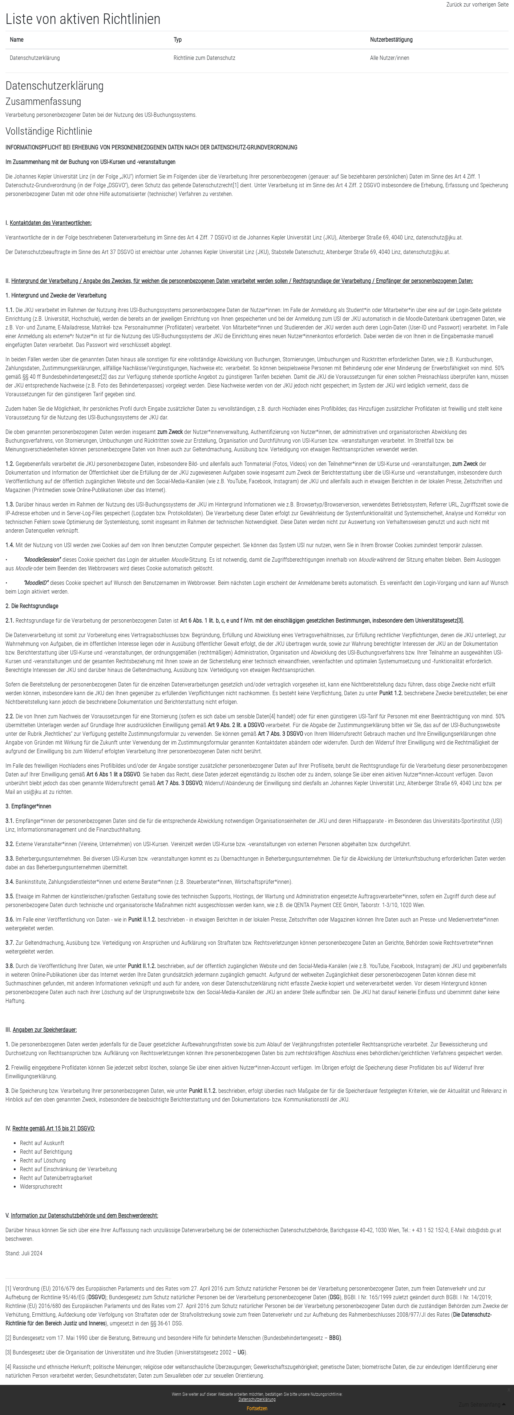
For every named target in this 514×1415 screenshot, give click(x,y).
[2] (104, 376)
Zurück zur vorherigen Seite (477, 4)
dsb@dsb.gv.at (484, 1230)
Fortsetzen (257, 1408)
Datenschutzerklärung (257, 1399)
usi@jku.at (36, 791)
